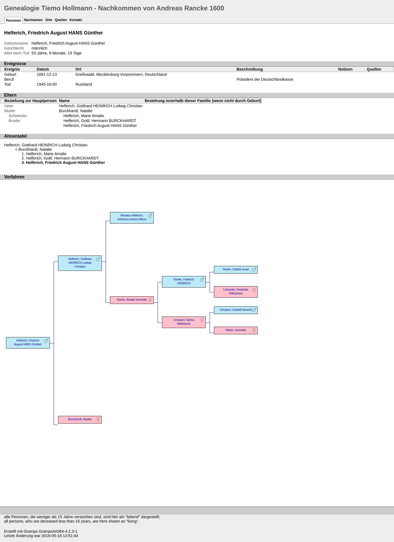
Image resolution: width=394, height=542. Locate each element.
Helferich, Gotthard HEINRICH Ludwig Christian (101, 106)
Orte (48, 20)
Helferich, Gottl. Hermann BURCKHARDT (99, 120)
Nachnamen (33, 20)
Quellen (61, 20)
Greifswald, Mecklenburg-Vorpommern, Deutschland (121, 74)
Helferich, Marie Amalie (83, 116)
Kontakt (75, 20)
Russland (84, 84)
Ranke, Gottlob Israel (236, 269)
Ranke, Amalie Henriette (132, 299)
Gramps (30, 531)
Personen (13, 20)
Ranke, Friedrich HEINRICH (184, 281)
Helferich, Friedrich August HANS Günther (100, 125)
